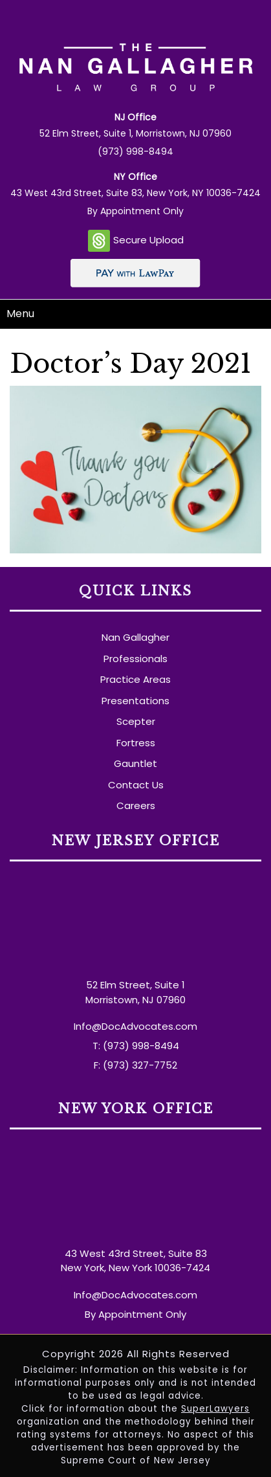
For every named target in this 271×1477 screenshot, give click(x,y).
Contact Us (136, 785)
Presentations (135, 700)
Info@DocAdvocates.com (135, 1026)
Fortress (135, 743)
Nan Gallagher (135, 637)
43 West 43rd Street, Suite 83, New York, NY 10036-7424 (135, 192)
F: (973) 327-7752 (135, 1065)
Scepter (135, 721)
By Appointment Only (135, 211)
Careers (135, 805)
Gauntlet (135, 763)
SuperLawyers (215, 1409)
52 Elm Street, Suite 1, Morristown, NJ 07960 (135, 133)
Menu (20, 313)
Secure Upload (136, 241)
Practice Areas (135, 679)
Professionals (135, 658)
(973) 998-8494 (135, 151)
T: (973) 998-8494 (135, 1045)
